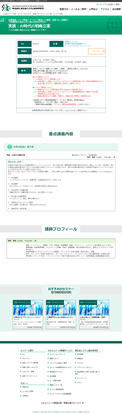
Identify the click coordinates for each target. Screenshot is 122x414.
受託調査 (53, 376)
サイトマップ (81, 378)
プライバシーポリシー (85, 367)
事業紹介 (80, 358)
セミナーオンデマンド (57, 354)
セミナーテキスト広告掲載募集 (60, 394)
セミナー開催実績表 (57, 389)
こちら (71, 110)
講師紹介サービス (56, 372)
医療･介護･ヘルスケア (30, 367)
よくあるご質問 (78, 9)
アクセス (105, 9)
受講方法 (64, 9)
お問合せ (93, 9)
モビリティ (26, 358)
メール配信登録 (55, 380)
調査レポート (54, 358)
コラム (79, 382)
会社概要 (116, 9)
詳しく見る (96, 51)
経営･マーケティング (29, 376)
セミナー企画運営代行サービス (60, 367)
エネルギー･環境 (28, 372)
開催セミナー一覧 (56, 385)
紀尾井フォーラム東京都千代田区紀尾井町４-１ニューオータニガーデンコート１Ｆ (78, 44)
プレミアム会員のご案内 (109, 4)
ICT (23, 354)
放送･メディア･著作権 (30, 363)
